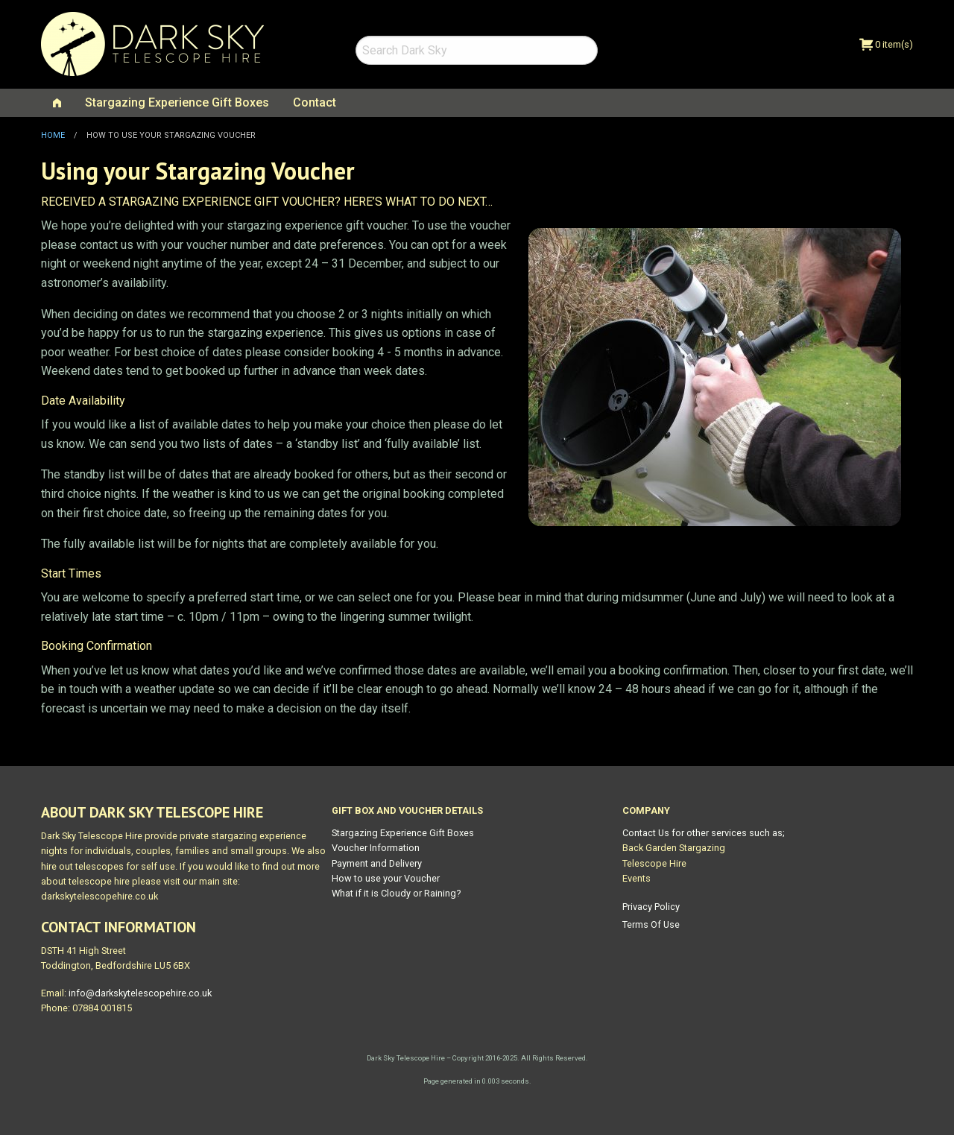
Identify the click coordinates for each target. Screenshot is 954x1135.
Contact (314, 102)
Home (53, 135)
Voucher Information (376, 847)
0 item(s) (886, 44)
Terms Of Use (651, 924)
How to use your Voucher (386, 878)
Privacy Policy (651, 906)
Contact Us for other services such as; (703, 832)
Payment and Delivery (377, 863)
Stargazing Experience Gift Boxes (177, 102)
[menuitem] (57, 103)
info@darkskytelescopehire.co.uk (140, 993)
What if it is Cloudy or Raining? (396, 893)
